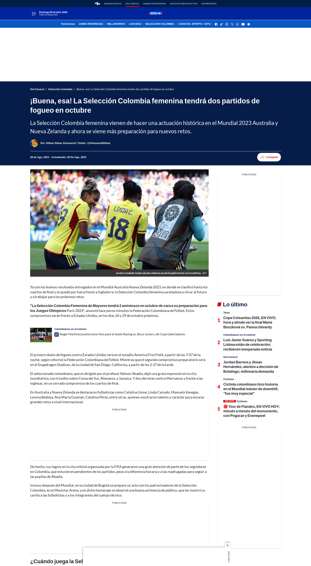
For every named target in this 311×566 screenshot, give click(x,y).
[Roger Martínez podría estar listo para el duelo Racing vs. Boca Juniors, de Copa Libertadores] (41, 335)
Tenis (226, 312)
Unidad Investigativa (154, 4)
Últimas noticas (112, 4)
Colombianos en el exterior (70, 329)
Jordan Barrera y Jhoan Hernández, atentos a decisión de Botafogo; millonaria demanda (250, 367)
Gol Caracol (132, 4)
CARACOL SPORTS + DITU (194, 24)
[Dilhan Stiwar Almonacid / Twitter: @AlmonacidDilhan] (78, 143)
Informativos (209, 4)
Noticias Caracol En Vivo (184, 4)
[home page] (97, 3)
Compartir (269, 157)
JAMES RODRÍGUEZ (91, 24)
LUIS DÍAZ (135, 24)
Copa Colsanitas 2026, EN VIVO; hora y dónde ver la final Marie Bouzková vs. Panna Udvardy (249, 322)
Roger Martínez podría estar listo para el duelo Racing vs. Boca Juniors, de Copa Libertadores (122, 334)
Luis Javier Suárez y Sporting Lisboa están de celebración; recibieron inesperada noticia (247, 344)
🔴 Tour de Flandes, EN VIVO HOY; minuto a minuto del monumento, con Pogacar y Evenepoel (251, 411)
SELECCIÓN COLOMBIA (159, 24)
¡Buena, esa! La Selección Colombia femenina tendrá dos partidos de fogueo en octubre (125, 89)
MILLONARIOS (116, 24)
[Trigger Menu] (33, 13)
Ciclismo (228, 379)
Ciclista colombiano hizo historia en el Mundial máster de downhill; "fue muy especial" (250, 389)
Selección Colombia (60, 89)
